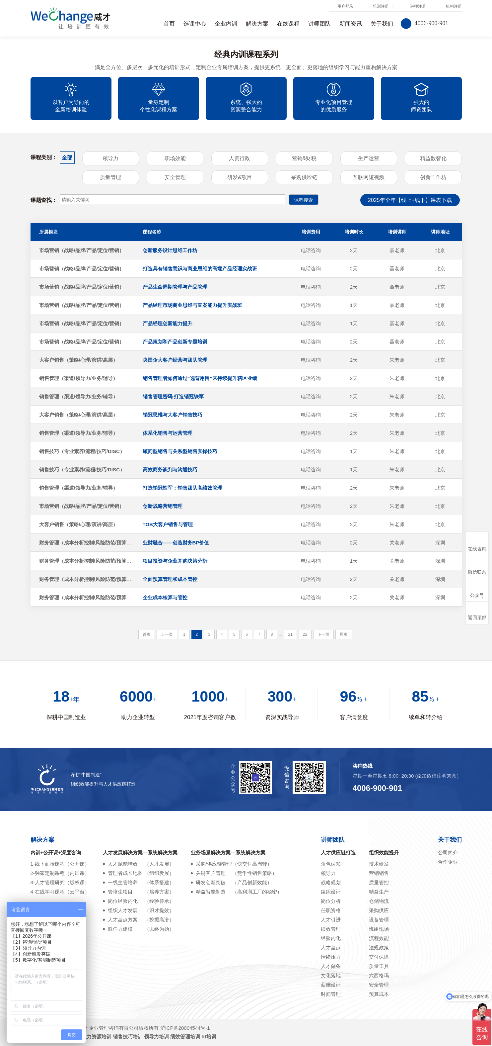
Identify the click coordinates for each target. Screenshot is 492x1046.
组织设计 (331, 892)
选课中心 (194, 24)
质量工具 (379, 966)
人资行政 (239, 158)
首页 (169, 24)
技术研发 (379, 864)
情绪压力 (331, 957)
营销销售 (379, 873)
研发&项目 (239, 177)
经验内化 (331, 938)
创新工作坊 (433, 177)
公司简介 (448, 852)
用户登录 (345, 6)
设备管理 (379, 919)
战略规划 (331, 882)
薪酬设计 (331, 985)
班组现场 (379, 929)
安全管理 (175, 177)
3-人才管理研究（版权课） (60, 882)
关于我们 (382, 24)
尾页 (344, 634)
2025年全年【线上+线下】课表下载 (410, 200)
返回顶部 (477, 613)
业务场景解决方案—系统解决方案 (228, 852)
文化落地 (331, 975)
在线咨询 (477, 543)
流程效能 (379, 938)
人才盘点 (331, 947)
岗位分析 (331, 901)
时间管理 (331, 994)
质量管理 (110, 177)
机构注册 (454, 6)
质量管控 (379, 882)
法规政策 (379, 947)
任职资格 (331, 910)
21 (290, 634)
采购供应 (379, 910)
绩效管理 (331, 929)
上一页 (167, 634)
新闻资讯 (350, 24)
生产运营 (368, 158)
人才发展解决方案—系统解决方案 (140, 852)
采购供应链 (304, 177)
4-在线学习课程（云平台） (60, 892)
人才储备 (331, 966)
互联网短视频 (369, 177)
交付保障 (379, 957)
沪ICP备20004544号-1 (185, 1028)
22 (305, 634)
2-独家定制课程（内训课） (60, 873)
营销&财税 (304, 158)
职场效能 (175, 158)
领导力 (110, 158)
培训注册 (381, 6)
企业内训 (226, 24)
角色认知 (331, 864)
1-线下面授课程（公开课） (60, 864)
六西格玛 (379, 975)
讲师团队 (319, 24)
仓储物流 (379, 901)
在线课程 (288, 24)
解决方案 (257, 24)
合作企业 (448, 862)
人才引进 (331, 919)
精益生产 (379, 892)
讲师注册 (418, 6)
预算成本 (379, 994)
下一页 (323, 634)
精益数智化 (433, 158)
